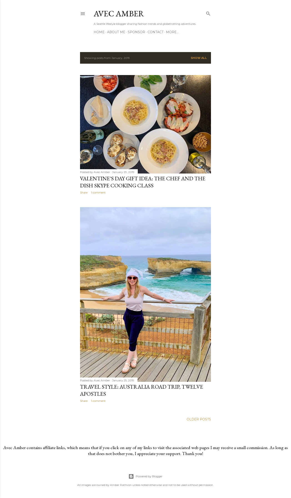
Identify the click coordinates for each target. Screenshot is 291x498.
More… (172, 32)
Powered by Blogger (145, 476)
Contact (155, 32)
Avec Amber (119, 13)
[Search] (208, 12)
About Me (116, 32)
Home (99, 32)
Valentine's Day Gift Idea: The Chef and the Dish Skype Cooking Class (142, 182)
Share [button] (84, 192)
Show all (199, 58)
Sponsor (136, 32)
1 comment (98, 192)
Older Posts (199, 419)
